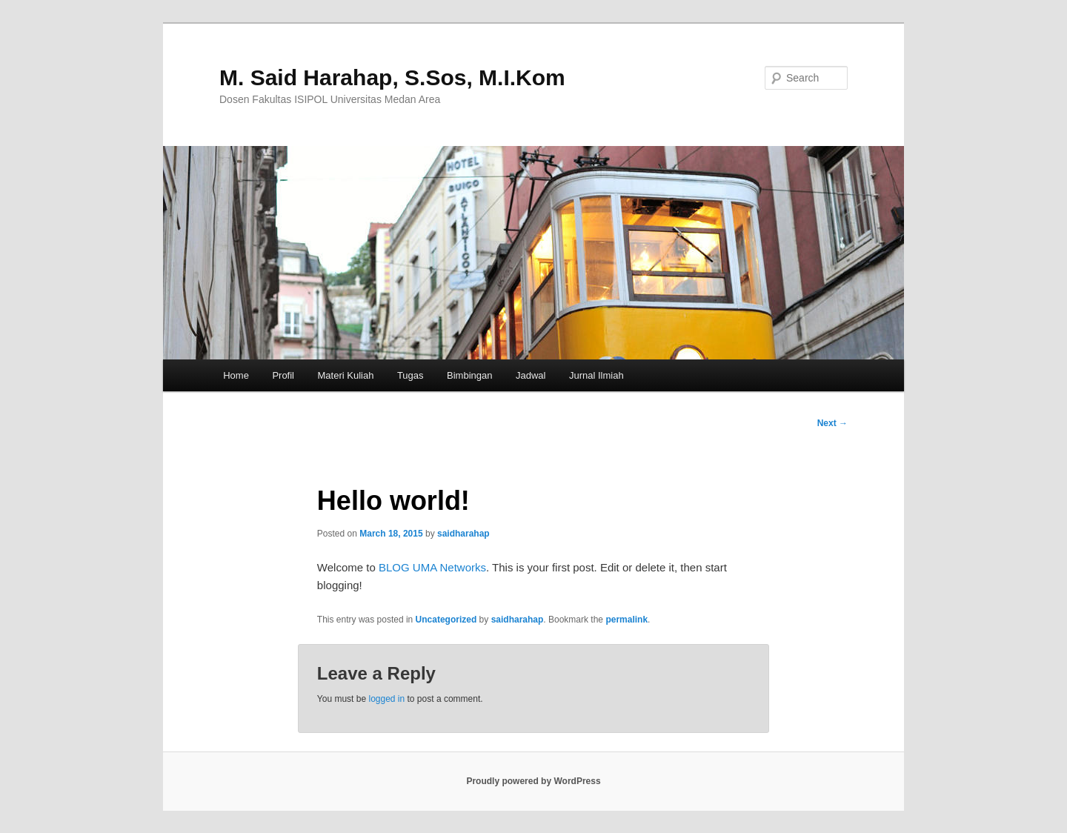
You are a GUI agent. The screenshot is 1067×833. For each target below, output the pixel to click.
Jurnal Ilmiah (596, 375)
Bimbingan (469, 375)
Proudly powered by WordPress (533, 781)
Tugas (410, 375)
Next (832, 423)
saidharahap (463, 533)
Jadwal (530, 375)
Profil (283, 375)
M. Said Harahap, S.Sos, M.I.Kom (392, 77)
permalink (626, 619)
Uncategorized (446, 619)
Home (236, 375)
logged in (386, 699)
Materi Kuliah (346, 375)
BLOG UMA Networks (432, 567)
